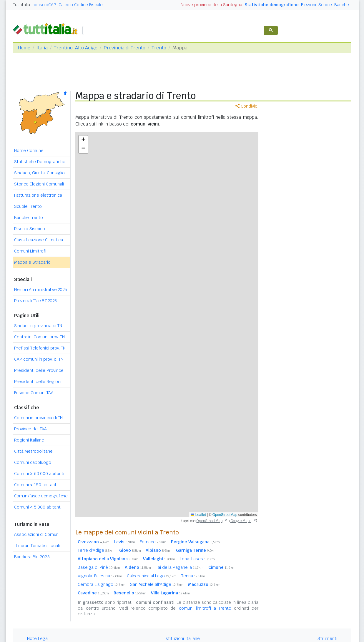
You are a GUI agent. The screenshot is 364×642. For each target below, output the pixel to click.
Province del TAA (30, 429)
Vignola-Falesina (100, 576)
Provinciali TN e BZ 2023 (35, 300)
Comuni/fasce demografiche (41, 496)
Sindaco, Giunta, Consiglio (39, 172)
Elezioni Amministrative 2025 (40, 289)
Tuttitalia (21, 4)
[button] (83, 140)
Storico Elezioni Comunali (39, 184)
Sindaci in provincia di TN (38, 325)
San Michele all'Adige (156, 584)
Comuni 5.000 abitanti (38, 507)
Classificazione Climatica (38, 240)
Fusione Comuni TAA (34, 392)
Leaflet (198, 515)
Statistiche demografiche (272, 4)
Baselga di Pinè (99, 567)
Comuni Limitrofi (30, 251)
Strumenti (327, 638)
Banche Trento (28, 217)
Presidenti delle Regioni (37, 381)
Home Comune (29, 150)
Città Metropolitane (33, 451)
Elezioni (308, 4)
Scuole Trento (28, 206)
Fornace (153, 541)
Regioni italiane (29, 440)
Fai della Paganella (180, 567)
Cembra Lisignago (101, 584)
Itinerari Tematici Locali (37, 545)
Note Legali (38, 638)
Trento (159, 48)
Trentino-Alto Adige (75, 48)
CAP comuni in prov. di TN (38, 359)
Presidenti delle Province (39, 370)
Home (24, 48)
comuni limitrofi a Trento (205, 608)
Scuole (325, 4)
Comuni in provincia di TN (38, 417)
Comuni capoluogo (32, 462)
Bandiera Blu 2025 (32, 556)
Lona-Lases (197, 558)
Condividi (246, 106)
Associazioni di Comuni (36, 534)
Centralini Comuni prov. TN (39, 337)
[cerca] (172, 31)
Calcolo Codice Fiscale (81, 4)
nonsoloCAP (44, 4)
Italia (42, 48)
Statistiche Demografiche (39, 161)
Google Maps (240, 521)
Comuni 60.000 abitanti (39, 473)
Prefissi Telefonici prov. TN (40, 348)
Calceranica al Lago (152, 576)
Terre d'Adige (96, 550)
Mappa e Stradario (32, 262)
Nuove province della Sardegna (211, 4)
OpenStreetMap (224, 515)
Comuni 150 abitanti (35, 484)
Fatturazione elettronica (38, 195)
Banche (341, 4)
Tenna (193, 576)
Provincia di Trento (124, 48)
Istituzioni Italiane (182, 638)
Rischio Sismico (29, 228)
